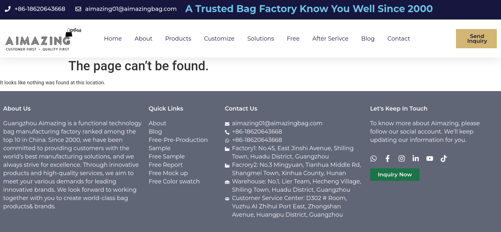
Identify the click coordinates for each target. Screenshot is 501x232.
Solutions (260, 38)
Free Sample (167, 156)
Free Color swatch (174, 181)
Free (293, 38)
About (143, 38)
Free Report (166, 164)
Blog (368, 38)
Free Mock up (168, 173)
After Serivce (330, 38)
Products (178, 38)
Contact (399, 38)
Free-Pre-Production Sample (178, 144)
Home (113, 38)
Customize (219, 38)
